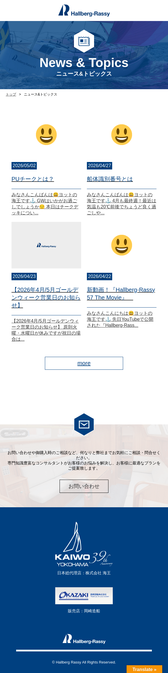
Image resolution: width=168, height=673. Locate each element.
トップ (11, 94)
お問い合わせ (84, 486)
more (84, 363)
